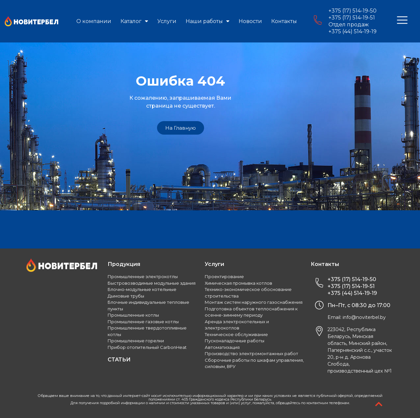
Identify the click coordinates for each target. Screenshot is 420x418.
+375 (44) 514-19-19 (352, 31)
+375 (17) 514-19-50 (352, 11)
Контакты (284, 21)
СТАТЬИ (119, 359)
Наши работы (207, 21)
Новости (250, 21)
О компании (93, 21)
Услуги (166, 21)
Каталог (134, 21)
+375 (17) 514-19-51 (351, 17)
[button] (180, 128)
